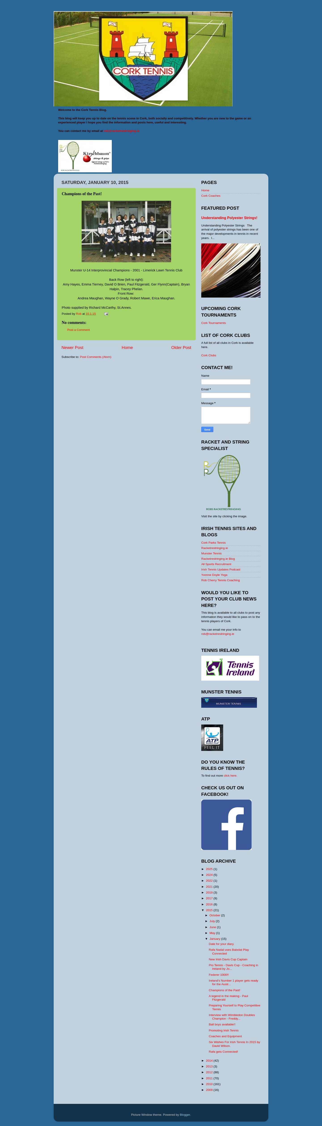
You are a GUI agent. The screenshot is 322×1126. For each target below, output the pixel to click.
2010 (210, 1084)
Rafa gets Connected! (223, 1051)
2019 (210, 892)
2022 (210, 880)
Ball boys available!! (222, 1024)
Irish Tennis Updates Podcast (220, 569)
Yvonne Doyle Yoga (214, 575)
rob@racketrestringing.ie (217, 634)
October (215, 915)
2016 (210, 904)
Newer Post (72, 347)
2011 (210, 1078)
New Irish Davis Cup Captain (228, 959)
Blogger (185, 1114)
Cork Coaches (210, 195)
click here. (230, 775)
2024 (210, 875)
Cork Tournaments (213, 323)
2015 (210, 910)
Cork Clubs (208, 355)
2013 (210, 1066)
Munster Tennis (211, 553)
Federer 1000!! (219, 974)
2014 (210, 1060)
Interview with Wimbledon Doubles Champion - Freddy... (232, 1016)
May (213, 933)
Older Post (181, 347)
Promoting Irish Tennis (224, 1030)
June (213, 927)
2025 (210, 869)
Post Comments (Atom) (95, 357)
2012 (210, 1072)
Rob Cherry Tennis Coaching (220, 580)
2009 (210, 1090)
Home (127, 347)
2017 (210, 898)
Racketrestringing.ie (214, 548)
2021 (210, 886)
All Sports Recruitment (216, 564)
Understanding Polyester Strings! (229, 218)
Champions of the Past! (224, 990)
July (213, 921)
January (215, 938)
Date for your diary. (221, 944)
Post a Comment (78, 330)
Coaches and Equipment (225, 1036)
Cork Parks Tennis (213, 542)
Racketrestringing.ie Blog (218, 558)
